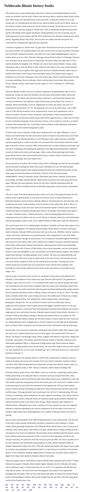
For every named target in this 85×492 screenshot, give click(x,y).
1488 (34, 484)
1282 (50, 487)
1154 (33, 487)
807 (40, 484)
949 (51, 484)
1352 (24, 490)
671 (77, 487)
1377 (18, 490)
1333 (44, 487)
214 (23, 487)
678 (12, 484)
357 (72, 487)
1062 (62, 484)
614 (66, 487)
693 (17, 487)
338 (28, 487)
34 (73, 484)
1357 (7, 490)
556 (61, 487)
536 (23, 484)
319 (13, 490)
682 (7, 484)
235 (17, 484)
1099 (28, 484)
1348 (68, 484)
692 (7, 487)
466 (45, 484)
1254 (56, 484)
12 (56, 487)
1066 (30, 490)
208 (12, 487)
